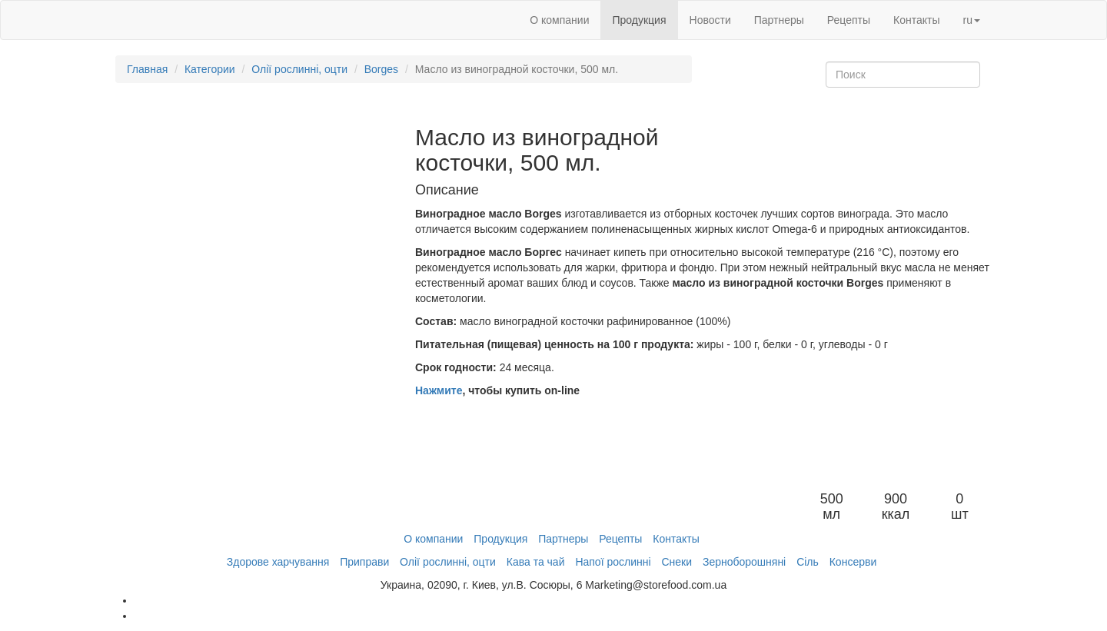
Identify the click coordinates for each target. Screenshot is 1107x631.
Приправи (364, 562)
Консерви (853, 562)
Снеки (676, 562)
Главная (147, 69)
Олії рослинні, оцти (299, 69)
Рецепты (848, 20)
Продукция (639, 20)
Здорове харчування (278, 562)
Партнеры (779, 20)
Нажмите (438, 390)
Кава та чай (536, 562)
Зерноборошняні (744, 562)
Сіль (807, 562)
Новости (710, 20)
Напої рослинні (612, 562)
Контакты (916, 20)
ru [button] (971, 20)
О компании (559, 20)
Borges (381, 69)
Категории (209, 69)
